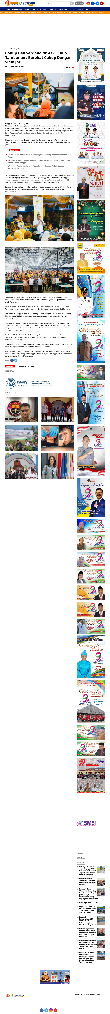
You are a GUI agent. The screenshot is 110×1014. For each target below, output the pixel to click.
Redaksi (77, 995)
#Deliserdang (21, 366)
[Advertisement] (55, 30)
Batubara (33, 12)
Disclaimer (90, 995)
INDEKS (87, 9)
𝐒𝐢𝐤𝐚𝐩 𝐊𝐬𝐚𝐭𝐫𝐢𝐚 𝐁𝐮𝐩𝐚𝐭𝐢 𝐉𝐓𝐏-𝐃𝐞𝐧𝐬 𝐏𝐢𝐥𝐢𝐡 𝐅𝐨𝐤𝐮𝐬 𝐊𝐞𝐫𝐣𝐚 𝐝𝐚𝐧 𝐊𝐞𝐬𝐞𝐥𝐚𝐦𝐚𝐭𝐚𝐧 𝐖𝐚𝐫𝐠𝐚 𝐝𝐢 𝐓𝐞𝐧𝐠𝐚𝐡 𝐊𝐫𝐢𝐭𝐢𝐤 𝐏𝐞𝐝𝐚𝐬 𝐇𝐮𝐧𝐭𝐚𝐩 (88, 944)
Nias (104, 12)
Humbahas (94, 12)
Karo (15, 12)
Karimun (88, 12)
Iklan (98, 995)
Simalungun (68, 12)
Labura (100, 12)
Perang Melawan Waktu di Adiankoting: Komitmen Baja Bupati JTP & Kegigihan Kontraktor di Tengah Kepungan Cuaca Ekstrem (88, 894)
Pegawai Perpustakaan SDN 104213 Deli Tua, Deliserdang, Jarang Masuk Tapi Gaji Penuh (87, 921)
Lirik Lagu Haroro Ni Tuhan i (89, 903)
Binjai (6, 12)
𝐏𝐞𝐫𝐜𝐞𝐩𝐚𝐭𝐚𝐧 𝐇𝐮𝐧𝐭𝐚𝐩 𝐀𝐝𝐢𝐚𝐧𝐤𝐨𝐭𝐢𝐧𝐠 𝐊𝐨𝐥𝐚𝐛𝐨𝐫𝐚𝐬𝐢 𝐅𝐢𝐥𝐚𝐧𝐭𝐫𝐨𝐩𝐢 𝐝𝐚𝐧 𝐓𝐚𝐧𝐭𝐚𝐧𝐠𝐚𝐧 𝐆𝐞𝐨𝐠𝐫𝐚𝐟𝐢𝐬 (87, 881)
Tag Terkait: (10, 366)
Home (7, 49)
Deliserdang (40, 12)
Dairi (18, 12)
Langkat (11, 12)
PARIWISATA (41, 9)
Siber (83, 995)
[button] (103, 8)
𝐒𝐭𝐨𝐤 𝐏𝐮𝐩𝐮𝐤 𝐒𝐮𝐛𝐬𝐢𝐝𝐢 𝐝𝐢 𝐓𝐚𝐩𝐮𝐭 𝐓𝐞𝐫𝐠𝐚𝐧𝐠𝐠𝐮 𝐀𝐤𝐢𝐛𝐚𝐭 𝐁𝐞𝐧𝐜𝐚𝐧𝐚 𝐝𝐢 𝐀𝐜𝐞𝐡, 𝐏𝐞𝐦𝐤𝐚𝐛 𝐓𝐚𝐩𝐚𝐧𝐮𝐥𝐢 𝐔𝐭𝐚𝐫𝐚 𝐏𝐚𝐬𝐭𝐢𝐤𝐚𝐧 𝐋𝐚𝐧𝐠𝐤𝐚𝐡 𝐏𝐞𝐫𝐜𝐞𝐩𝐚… (87, 871)
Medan (2, 12)
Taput (28, 12)
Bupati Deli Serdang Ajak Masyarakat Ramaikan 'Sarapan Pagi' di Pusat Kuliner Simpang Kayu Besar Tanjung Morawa (87, 957)
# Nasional (81, 858)
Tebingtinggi (52, 12)
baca (68, 67)
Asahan (75, 12)
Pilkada (20, 49)
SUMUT (72, 9)
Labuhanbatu (81, 12)
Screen (79, 3)
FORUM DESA (17, 9)
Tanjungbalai (61, 12)
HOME (8, 9)
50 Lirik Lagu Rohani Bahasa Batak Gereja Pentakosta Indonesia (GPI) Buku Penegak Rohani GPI (87, 933)
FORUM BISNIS (29, 9)
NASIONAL (63, 9)
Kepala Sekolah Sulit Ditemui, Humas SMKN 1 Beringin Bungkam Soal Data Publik (87, 909)
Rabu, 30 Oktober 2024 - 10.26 (12, 68)
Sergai (46, 12)
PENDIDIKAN (52, 9)
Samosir (23, 12)
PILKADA (80, 9)
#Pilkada (31, 366)
